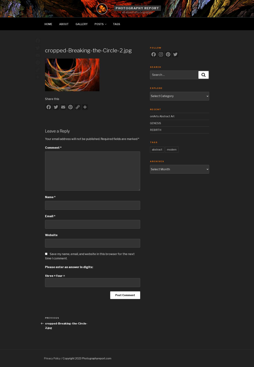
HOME (48, 24)
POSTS (101, 24)
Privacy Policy (52, 358)
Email (50, 216)
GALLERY (82, 24)
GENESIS (155, 123)
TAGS (116, 24)
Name (50, 197)
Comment (53, 147)
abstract (157, 149)
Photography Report (137, 8)
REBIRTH (155, 129)
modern (171, 149)
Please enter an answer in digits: (69, 267)
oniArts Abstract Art (162, 116)
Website (51, 235)
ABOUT (64, 24)
